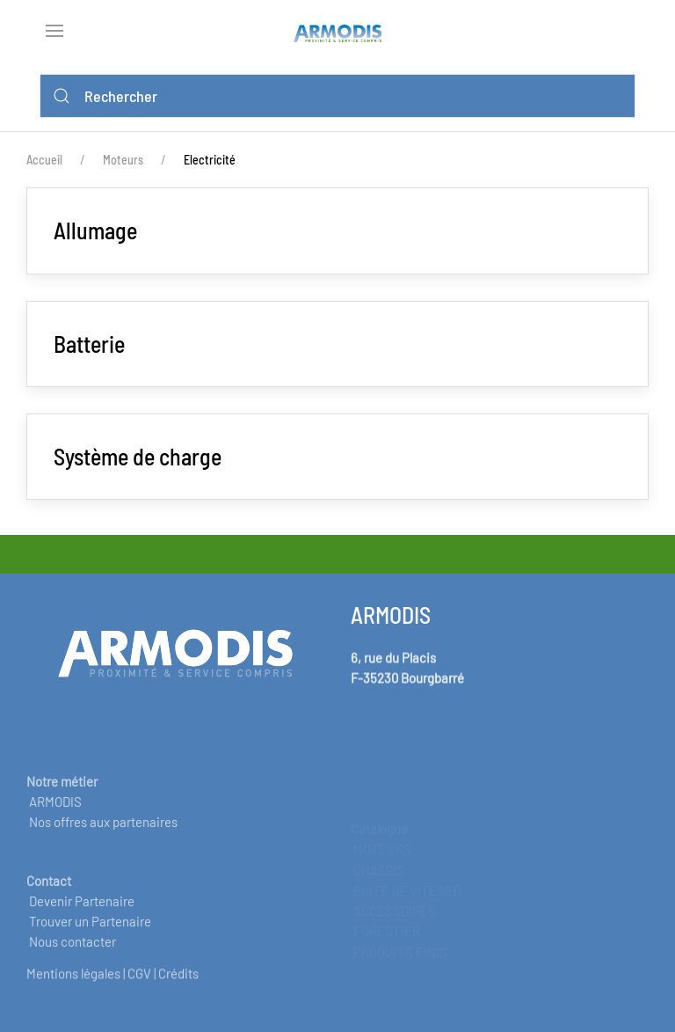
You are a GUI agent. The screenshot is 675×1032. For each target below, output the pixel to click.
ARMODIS (55, 819)
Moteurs (123, 159)
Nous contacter (72, 960)
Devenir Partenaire (81, 918)
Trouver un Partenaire (90, 940)
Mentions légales (73, 982)
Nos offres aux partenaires (103, 840)
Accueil (44, 159)
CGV (139, 982)
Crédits (178, 982)
